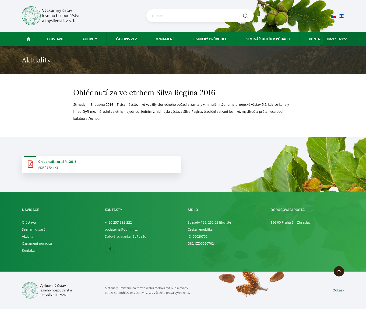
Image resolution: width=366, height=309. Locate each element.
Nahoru (339, 271)
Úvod (33, 39)
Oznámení (165, 39)
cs (333, 16)
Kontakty (317, 39)
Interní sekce (337, 39)
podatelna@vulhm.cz (121, 229)
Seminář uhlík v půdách (268, 39)
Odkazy (338, 290)
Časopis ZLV (126, 39)
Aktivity (89, 39)
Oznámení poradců (37, 243)
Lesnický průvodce (210, 39)
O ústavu (55, 39)
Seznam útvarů (34, 229)
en (341, 16)
